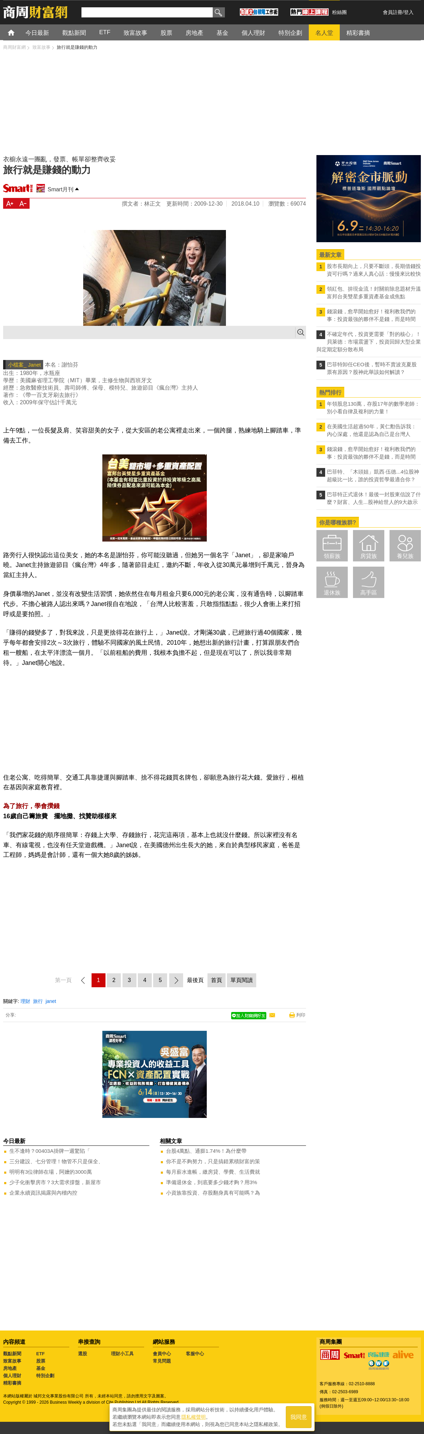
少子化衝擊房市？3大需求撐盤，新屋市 (55, 1182)
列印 (300, 1015)
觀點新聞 (12, 1353)
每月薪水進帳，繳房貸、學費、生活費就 (213, 1172)
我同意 (298, 1417)
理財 (25, 1001)
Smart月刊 (61, 189)
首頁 (17, 32)
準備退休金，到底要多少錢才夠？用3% (211, 1182)
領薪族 (332, 556)
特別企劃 (45, 1375)
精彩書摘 (12, 1383)
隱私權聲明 (193, 1417)
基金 (40, 1368)
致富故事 (12, 1361)
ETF (40, 1353)
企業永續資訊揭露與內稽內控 (43, 1193)
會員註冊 (392, 12)
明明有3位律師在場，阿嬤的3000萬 (50, 1172)
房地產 (10, 1368)
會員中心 (162, 1353)
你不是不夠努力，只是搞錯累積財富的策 (213, 1161)
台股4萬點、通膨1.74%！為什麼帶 (206, 1151)
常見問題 (162, 1361)
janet (51, 1001)
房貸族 (368, 556)
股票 (40, 1361)
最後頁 (195, 980)
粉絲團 (339, 12)
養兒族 (405, 556)
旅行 (38, 1001)
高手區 (368, 593)
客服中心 (195, 1353)
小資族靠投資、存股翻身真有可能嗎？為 (213, 1193)
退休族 (332, 593)
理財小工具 (122, 1353)
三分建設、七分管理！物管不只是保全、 (56, 1161)
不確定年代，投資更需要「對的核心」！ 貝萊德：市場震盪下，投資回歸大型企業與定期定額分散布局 (368, 341)
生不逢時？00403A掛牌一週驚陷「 (49, 1151)
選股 (82, 1353)
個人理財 (12, 1375)
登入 (409, 12)
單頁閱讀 (241, 980)
